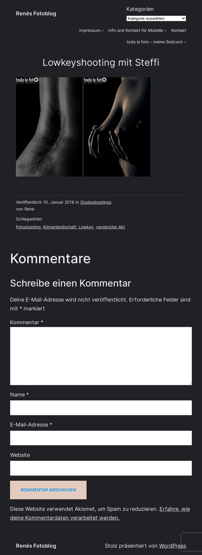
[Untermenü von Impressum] (102, 30)
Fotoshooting (28, 227)
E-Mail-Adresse (31, 424)
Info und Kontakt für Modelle (135, 30)
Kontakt (178, 30)
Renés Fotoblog (36, 13)
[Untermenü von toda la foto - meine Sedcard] (185, 42)
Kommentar (26, 322)
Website (20, 455)
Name (19, 394)
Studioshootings (95, 202)
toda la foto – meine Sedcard (155, 41)
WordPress (172, 546)
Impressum (89, 30)
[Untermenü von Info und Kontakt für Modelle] (165, 30)
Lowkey (86, 227)
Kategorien (140, 9)
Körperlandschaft (59, 227)
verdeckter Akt (110, 227)
